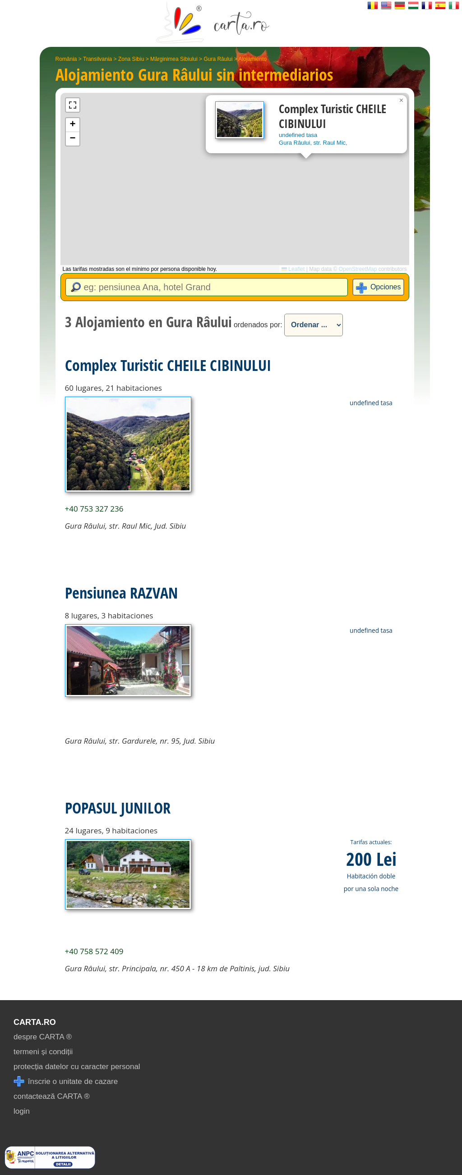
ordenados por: (258, 325)
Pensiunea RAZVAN (121, 592)
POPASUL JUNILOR (118, 807)
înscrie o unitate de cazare (66, 1081)
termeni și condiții (43, 1051)
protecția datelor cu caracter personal (77, 1066)
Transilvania (97, 59)
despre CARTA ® (43, 1037)
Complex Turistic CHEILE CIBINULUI (168, 365)
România (66, 59)
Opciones (385, 287)
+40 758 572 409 (94, 951)
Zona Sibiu (131, 59)
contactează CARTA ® (52, 1096)
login (22, 1111)
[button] (401, 100)
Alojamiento (252, 59)
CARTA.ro (35, 1022)
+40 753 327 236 (94, 508)
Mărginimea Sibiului (174, 59)
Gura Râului (217, 59)
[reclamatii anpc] (50, 1166)
